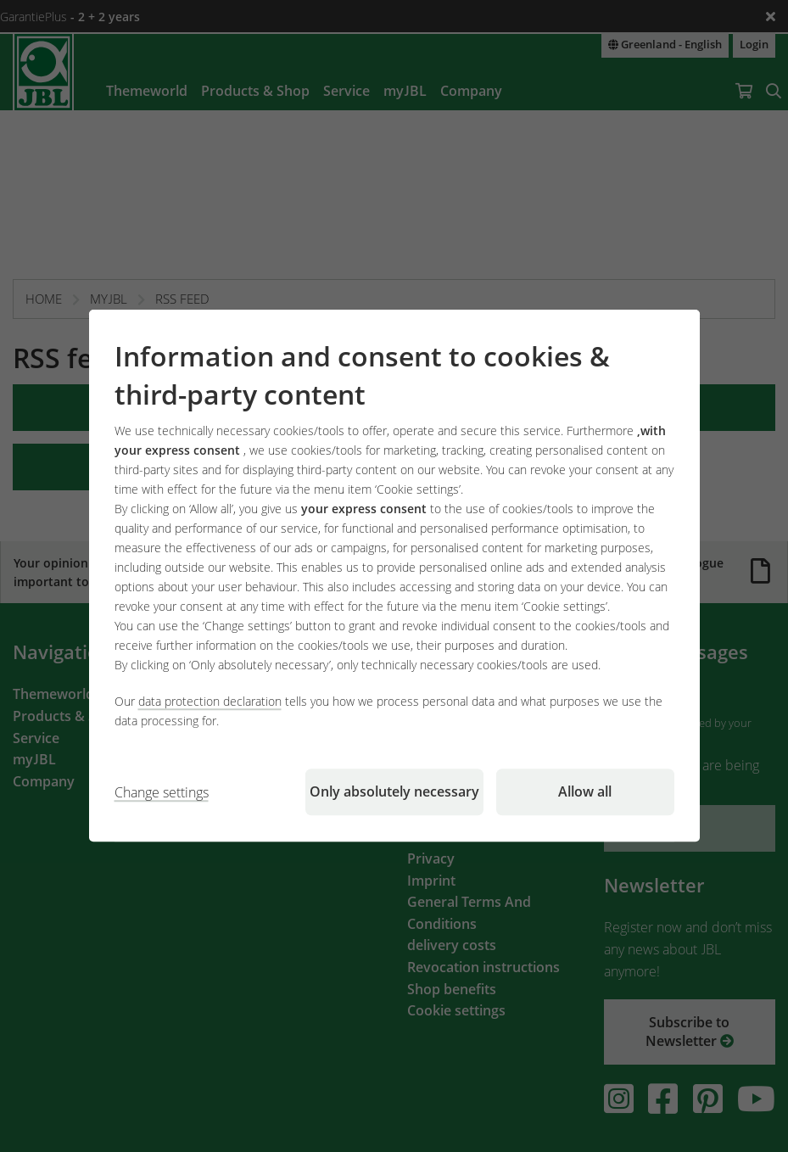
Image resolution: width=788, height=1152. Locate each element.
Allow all (585, 792)
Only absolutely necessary (394, 792)
